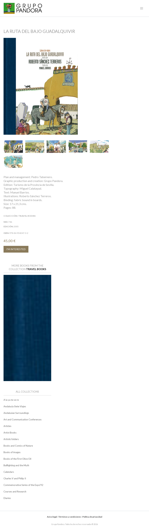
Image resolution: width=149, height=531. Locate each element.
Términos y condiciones (69, 516)
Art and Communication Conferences (22, 419)
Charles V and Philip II (15, 478)
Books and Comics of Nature (18, 445)
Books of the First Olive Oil (17, 458)
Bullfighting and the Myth (16, 465)
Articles (7, 426)
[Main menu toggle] (141, 8)
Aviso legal (52, 516)
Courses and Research (15, 491)
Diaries (7, 498)
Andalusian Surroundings (16, 413)
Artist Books (10, 432)
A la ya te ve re (11, 399)
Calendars (9, 471)
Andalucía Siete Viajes (15, 406)
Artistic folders (11, 439)
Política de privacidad (92, 516)
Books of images (12, 452)
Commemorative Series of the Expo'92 (23, 485)
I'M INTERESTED (16, 249)
